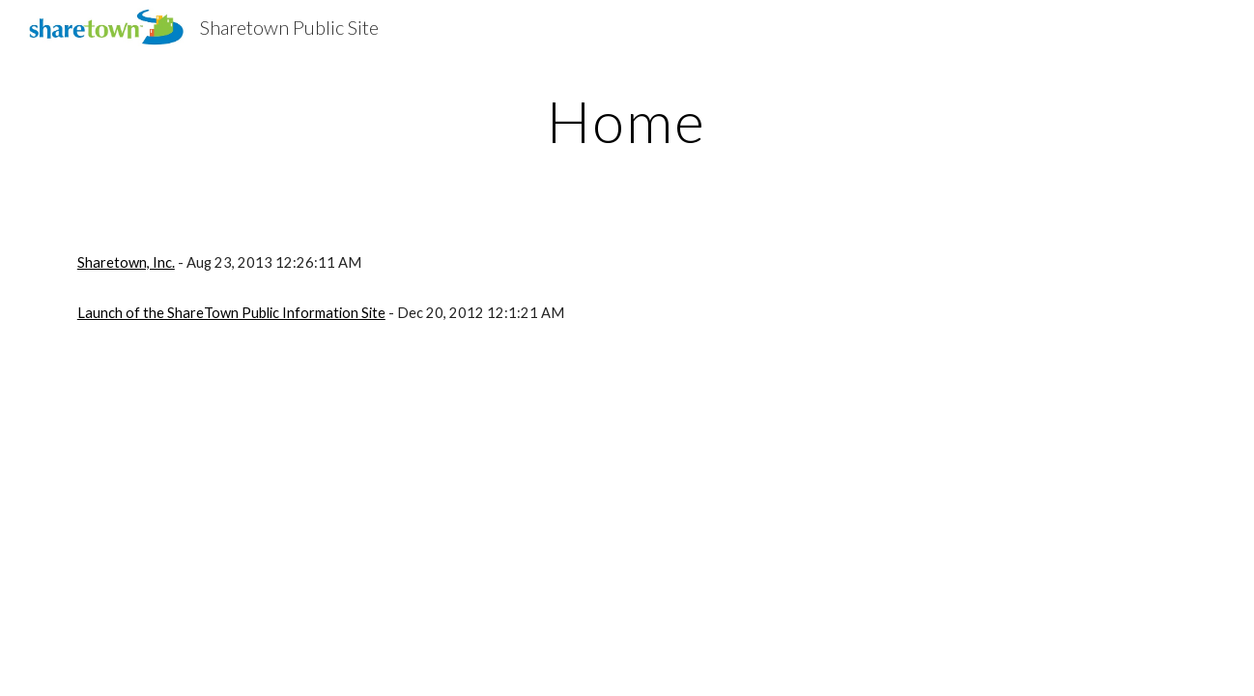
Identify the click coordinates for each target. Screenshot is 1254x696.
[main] (627, 120)
